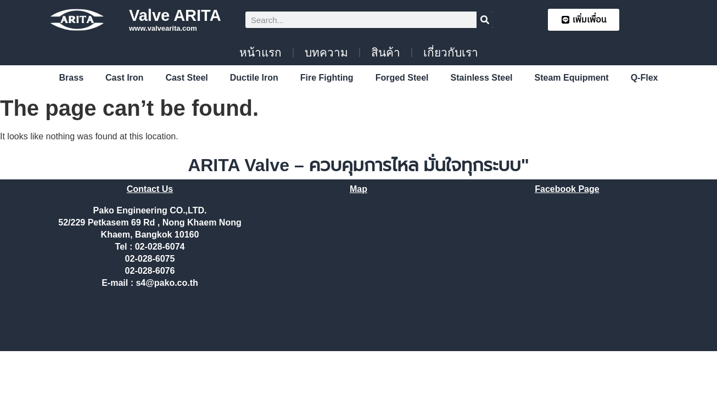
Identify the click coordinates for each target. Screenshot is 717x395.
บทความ (326, 52)
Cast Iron (124, 77)
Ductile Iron (254, 77)
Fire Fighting (327, 77)
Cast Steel (186, 77)
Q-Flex (644, 77)
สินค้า (385, 52)
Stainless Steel (482, 77)
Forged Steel (402, 77)
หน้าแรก (260, 52)
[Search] (485, 20)
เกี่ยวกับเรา (450, 52)
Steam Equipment (572, 77)
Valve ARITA (175, 15)
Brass (71, 77)
